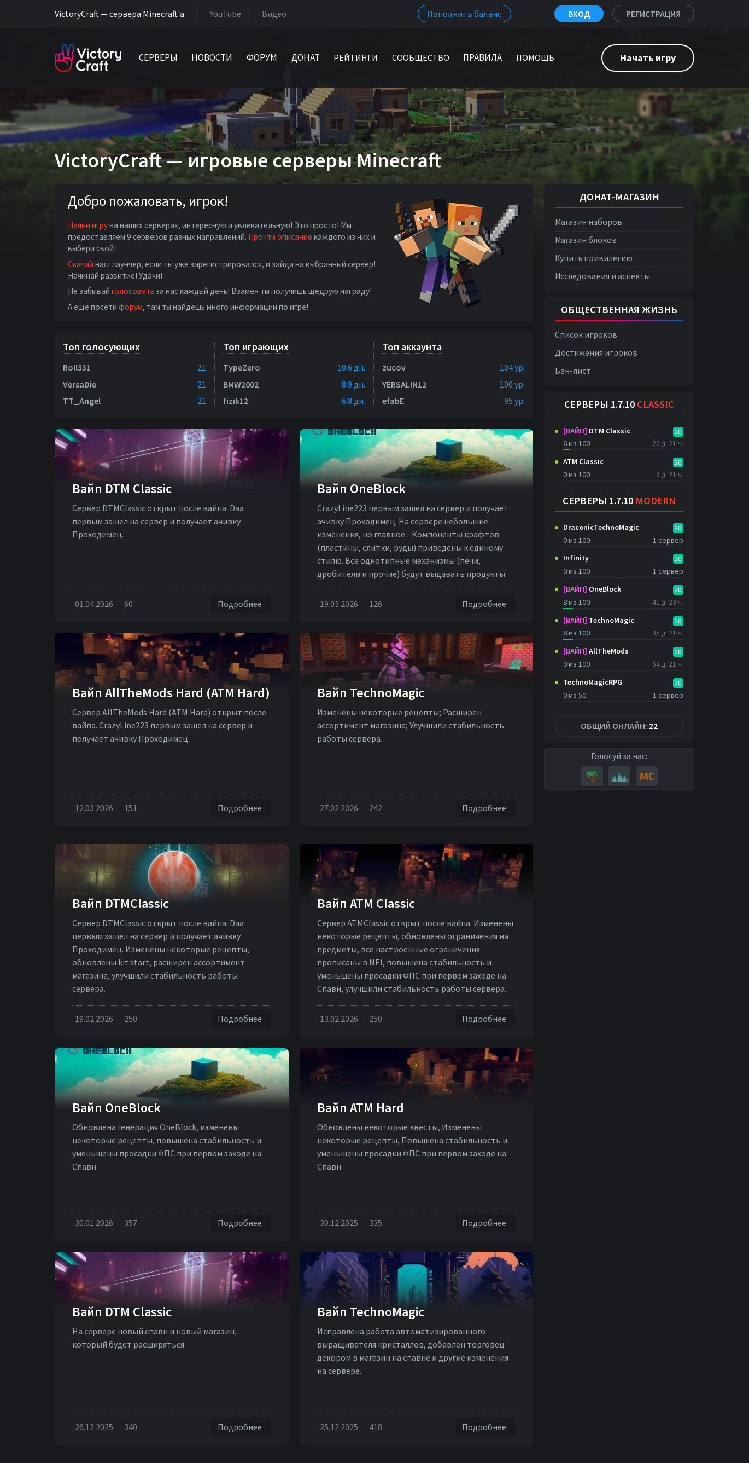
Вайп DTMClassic (120, 903)
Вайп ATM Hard (360, 1107)
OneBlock (592, 589)
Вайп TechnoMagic (370, 692)
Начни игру (88, 225)
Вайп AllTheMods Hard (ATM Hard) (171, 692)
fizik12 (235, 400)
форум (131, 307)
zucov (394, 367)
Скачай (80, 264)
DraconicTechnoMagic (601, 527)
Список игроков (586, 334)
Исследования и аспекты (602, 276)
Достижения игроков (596, 353)
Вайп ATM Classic (366, 903)
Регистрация (653, 13)
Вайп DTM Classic (122, 488)
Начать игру (648, 57)
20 (678, 431)
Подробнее (241, 604)
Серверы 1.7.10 (619, 404)
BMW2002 (241, 384)
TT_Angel (82, 400)
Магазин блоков (586, 240)
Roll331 (77, 367)
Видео (272, 13)
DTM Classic (596, 431)
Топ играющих (256, 346)
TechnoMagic (598, 620)
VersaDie (79, 384)
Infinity (576, 558)
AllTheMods (596, 651)
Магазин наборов (588, 222)
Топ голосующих (101, 346)
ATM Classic (583, 461)
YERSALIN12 (404, 384)
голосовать (133, 291)
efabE (393, 400)
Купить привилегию (594, 258)
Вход (579, 13)
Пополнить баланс (464, 14)
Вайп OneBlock (361, 488)
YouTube (223, 13)
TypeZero (241, 367)
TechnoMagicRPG (593, 682)
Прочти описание (280, 237)
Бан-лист (572, 371)
